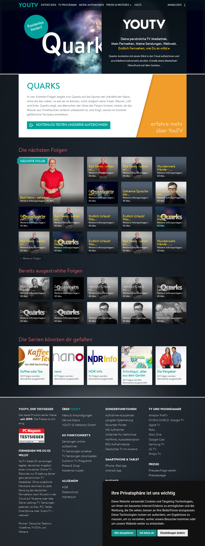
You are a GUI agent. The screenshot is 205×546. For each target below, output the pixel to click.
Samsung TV (156, 444)
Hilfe (138, 5)
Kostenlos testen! (35, 26)
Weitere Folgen (32, 258)
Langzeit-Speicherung (119, 420)
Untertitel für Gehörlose (120, 434)
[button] (185, 5)
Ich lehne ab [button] (147, 532)
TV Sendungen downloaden (79, 456)
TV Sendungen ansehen (77, 451)
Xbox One (155, 434)
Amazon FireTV (158, 415)
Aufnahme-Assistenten (119, 415)
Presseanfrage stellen (162, 470)
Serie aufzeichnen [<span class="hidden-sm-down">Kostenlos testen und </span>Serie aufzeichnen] (72, 125)
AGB (65, 487)
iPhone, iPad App (116, 466)
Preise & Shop (71, 466)
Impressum (69, 497)
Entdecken (48, 5)
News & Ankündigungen (77, 415)
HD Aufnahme (114, 430)
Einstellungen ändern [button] (172, 532)
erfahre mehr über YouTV (167, 127)
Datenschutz (70, 492)
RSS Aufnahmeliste (117, 444)
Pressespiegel (157, 475)
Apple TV (154, 425)
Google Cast (157, 439)
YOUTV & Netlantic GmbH (79, 425)
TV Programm (67, 5)
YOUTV (28, 5)
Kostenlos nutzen (73, 470)
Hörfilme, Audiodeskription (122, 439)
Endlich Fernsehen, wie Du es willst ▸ (144, 48)
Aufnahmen (91, 5)
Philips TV (155, 454)
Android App (113, 470)
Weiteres (117, 5)
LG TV (152, 449)
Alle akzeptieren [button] (123, 532)
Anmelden (175, 5)
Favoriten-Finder (116, 425)
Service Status (71, 420)
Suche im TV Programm (77, 461)
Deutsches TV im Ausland (121, 449)
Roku (152, 430)
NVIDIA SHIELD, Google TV (166, 420)
